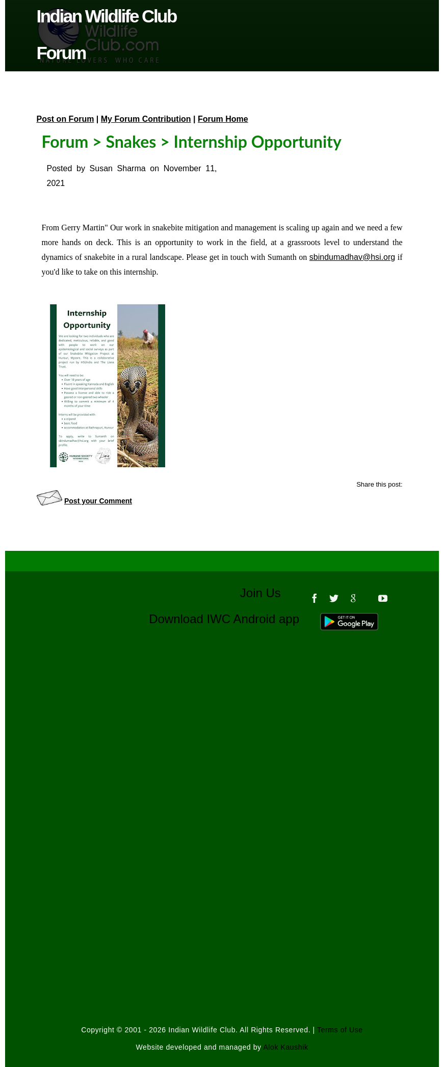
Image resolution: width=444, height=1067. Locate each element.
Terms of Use (340, 1030)
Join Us (267, 593)
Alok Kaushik (285, 1047)
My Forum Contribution (146, 119)
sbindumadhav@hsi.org (352, 257)
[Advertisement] (222, 749)
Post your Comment (98, 501)
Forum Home (223, 119)
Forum (65, 141)
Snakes (131, 141)
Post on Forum (65, 119)
